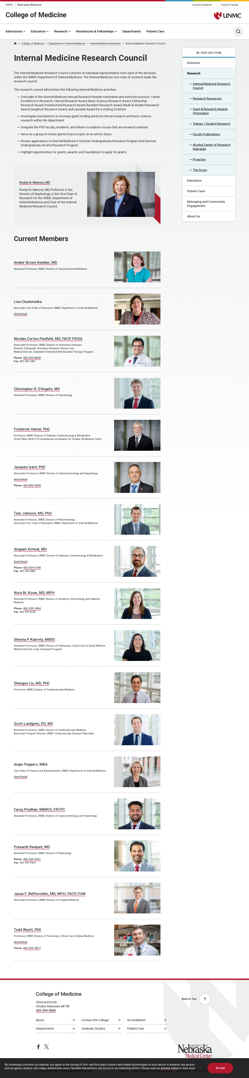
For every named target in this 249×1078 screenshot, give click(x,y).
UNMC (9, 4)
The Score (200, 170)
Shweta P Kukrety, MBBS (34, 639)
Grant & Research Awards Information (210, 111)
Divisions (193, 63)
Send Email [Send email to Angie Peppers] (20, 776)
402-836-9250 (32, 485)
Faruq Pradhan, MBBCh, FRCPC (39, 809)
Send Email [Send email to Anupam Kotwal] (20, 561)
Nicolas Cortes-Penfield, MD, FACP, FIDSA (48, 339)
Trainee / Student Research (211, 124)
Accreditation (136, 1020)
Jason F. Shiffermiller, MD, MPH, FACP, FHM (49, 894)
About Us (193, 216)
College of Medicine (36, 15)
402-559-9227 (32, 859)
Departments (131, 31)
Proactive (199, 159)
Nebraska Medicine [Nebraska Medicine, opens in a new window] (29, 4)
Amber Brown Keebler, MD (35, 262)
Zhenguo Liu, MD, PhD (31, 683)
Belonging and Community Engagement (206, 204)
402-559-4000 (46, 1010)
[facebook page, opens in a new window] (38, 1046)
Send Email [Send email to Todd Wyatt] (20, 942)
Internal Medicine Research (105, 43)
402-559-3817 (32, 948)
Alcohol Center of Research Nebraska (211, 147)
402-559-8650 (32, 357)
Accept (220, 1068)
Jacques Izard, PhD (29, 467)
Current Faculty (229, 4)
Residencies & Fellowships (95, 31)
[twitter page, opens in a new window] (46, 1046)
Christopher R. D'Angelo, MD (37, 389)
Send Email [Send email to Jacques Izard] (20, 479)
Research (60, 31)
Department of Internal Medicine (67, 43)
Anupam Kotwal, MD (30, 549)
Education (38, 31)
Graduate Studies (93, 1028)
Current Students (202, 4)
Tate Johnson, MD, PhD (33, 513)
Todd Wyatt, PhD (27, 930)
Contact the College (95, 1020)
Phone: (18, 357)
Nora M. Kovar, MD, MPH (34, 593)
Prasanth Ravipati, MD (32, 847)
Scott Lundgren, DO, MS (33, 724)
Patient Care (155, 31)
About (40, 1020)
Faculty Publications (206, 134)
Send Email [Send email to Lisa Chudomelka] (20, 314)
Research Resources (207, 98)
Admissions (14, 31)
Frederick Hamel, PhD (32, 429)
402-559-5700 (32, 567)
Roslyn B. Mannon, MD (34, 182)
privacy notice (170, 1068)
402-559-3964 (32, 608)
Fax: (17, 361)
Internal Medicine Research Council (145, 43)
